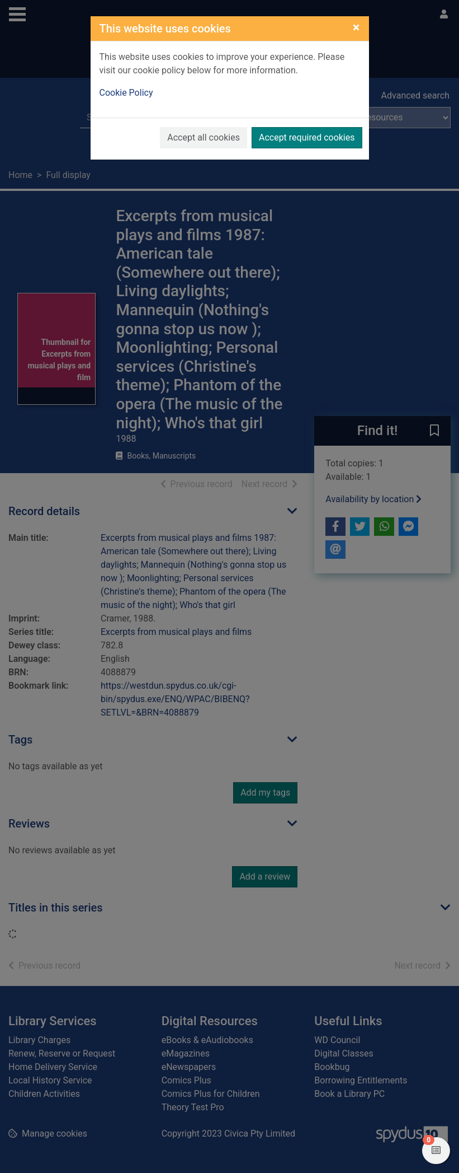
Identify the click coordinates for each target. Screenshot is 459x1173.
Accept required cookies (307, 137)
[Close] (356, 27)
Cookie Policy (126, 92)
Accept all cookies (203, 137)
